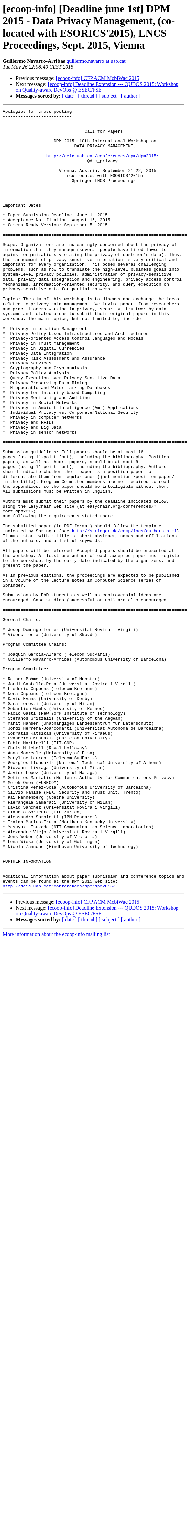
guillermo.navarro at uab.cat (95, 61)
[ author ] (131, 96)
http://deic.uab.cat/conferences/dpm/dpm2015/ (102, 165)
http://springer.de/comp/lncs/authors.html (124, 615)
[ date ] (69, 96)
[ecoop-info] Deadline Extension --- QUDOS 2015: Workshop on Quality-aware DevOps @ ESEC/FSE (97, 87)
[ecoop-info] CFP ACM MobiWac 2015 (97, 78)
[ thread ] (87, 96)
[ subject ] (109, 96)
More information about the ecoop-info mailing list (56, 1090)
